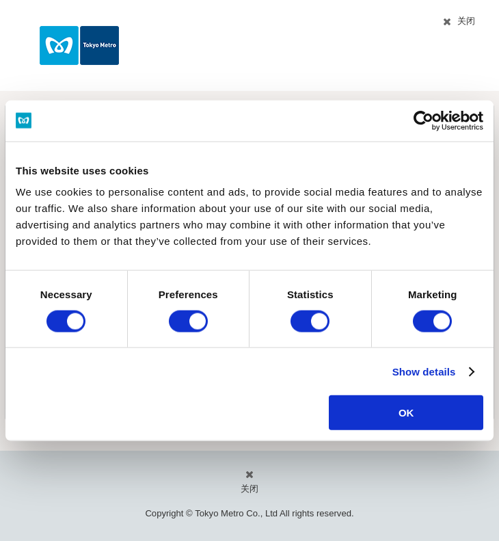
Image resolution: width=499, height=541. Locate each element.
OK (406, 413)
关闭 (466, 21)
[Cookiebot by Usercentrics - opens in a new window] (423, 120)
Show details (424, 371)
